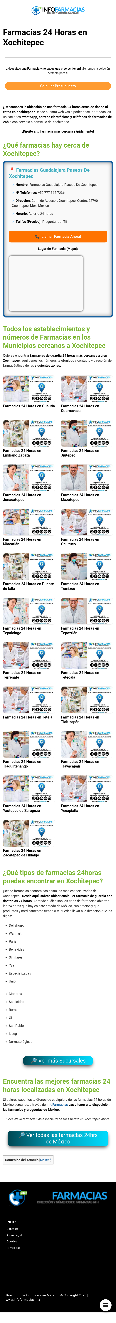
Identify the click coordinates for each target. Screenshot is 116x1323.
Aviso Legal (14, 1235)
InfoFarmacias (57, 1105)
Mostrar (45, 1160)
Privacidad (14, 1247)
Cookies (12, 1241)
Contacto (13, 1228)
